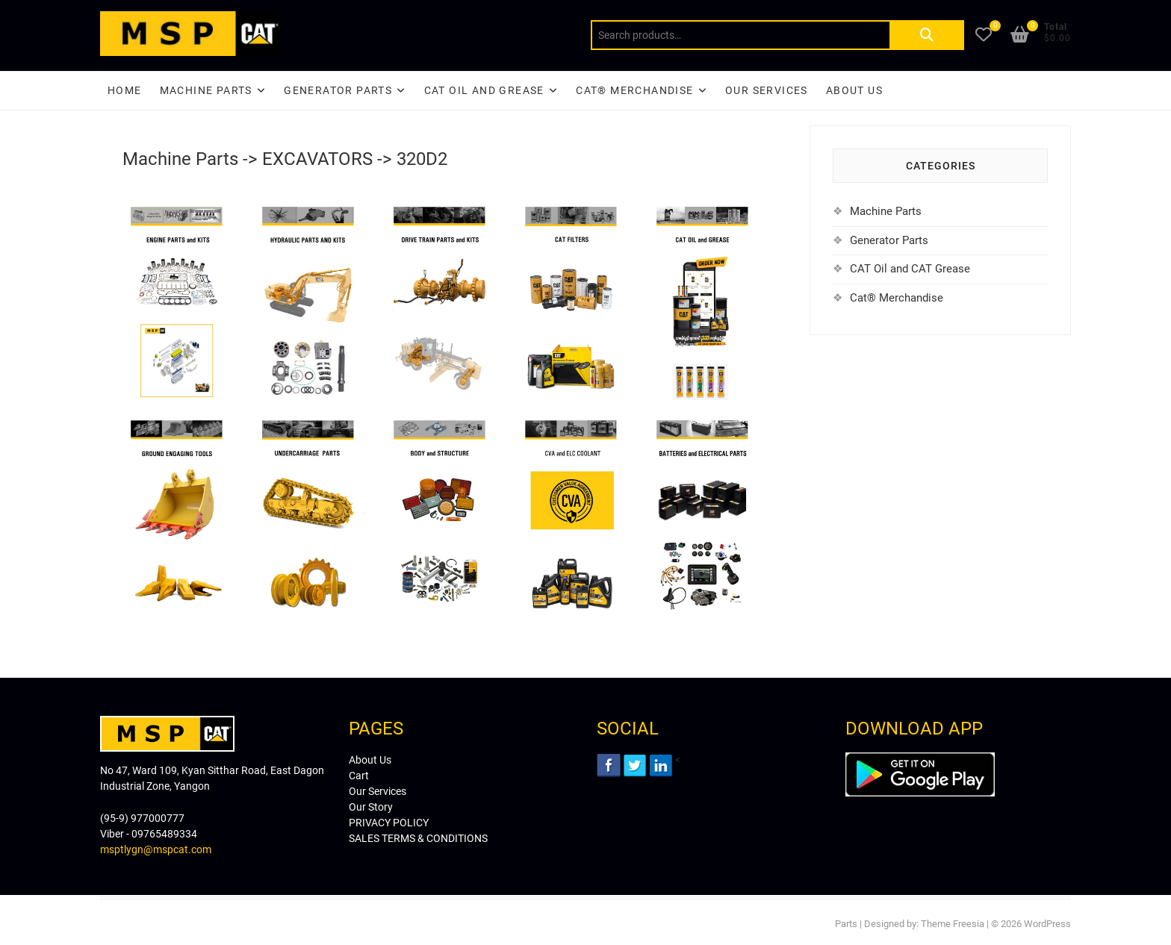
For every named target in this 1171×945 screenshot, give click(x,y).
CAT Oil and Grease (484, 90)
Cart (359, 776)
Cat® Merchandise (896, 298)
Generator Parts (338, 90)
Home (125, 90)
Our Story (371, 807)
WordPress (1047, 923)
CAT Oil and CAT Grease (910, 268)
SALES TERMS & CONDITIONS (418, 838)
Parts (846, 923)
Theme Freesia (952, 923)
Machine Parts (206, 90)
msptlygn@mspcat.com (155, 849)
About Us (854, 90)
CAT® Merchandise (634, 90)
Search (926, 35)
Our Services (766, 90)
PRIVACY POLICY (389, 823)
